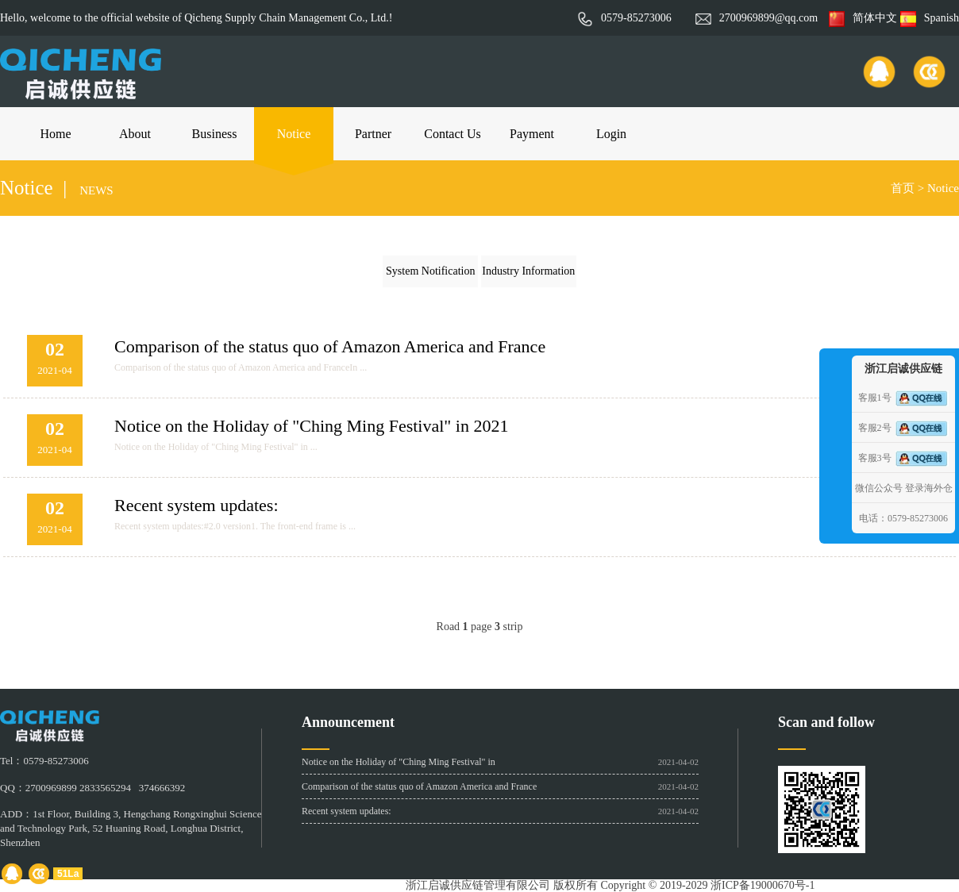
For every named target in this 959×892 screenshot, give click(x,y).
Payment (532, 133)
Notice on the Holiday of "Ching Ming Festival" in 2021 (311, 426)
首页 (903, 188)
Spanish (929, 18)
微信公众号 (879, 488)
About (135, 133)
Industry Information (528, 271)
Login (611, 133)
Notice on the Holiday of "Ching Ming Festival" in (398, 761)
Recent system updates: (196, 505)
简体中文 (863, 18)
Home (55, 133)
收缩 (833, 443)
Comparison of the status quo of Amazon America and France (329, 346)
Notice (294, 133)
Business (214, 133)
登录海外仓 (929, 488)
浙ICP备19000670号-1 (763, 885)
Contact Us (452, 133)
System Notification (430, 271)
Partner (373, 133)
